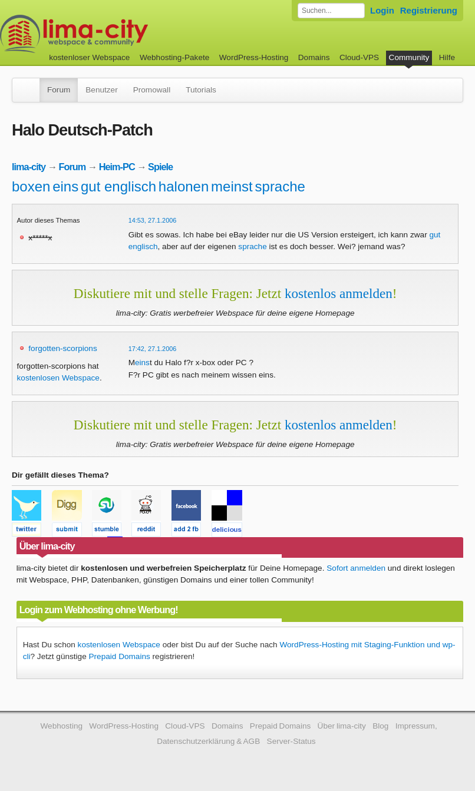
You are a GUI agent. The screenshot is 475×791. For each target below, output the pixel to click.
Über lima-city (342, 726)
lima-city (28, 166)
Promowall (151, 89)
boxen (31, 186)
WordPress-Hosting (254, 57)
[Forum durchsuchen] (331, 10)
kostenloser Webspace (89, 57)
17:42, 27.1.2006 (152, 348)
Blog (380, 726)
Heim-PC (117, 166)
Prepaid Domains (119, 656)
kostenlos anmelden (338, 293)
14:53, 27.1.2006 (152, 220)
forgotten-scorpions (62, 348)
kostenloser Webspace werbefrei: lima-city (118, 34)
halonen (184, 186)
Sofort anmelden (355, 568)
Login (382, 10)
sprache (280, 186)
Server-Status (291, 741)
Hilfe (447, 57)
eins (65, 186)
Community (409, 57)
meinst (232, 186)
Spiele (160, 166)
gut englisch (118, 186)
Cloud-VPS (359, 57)
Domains (314, 57)
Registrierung (428, 10)
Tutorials (201, 89)
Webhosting (61, 726)
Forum (58, 89)
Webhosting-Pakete (174, 57)
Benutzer (101, 89)
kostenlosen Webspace (58, 377)
